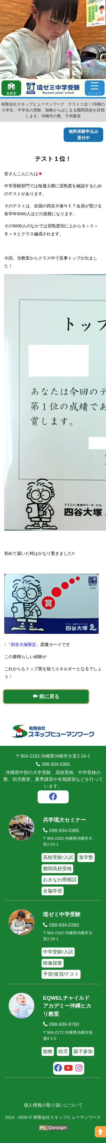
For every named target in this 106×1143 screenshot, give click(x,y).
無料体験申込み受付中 (83, 134)
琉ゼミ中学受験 (62, 914)
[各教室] (11, 88)
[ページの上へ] (100, 1131)
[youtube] (68, 1069)
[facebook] (53, 797)
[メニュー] (95, 88)
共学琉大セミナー (64, 820)
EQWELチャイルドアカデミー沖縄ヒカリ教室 (67, 1006)
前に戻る (46, 696)
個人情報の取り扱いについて (53, 1105)
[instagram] (79, 1069)
